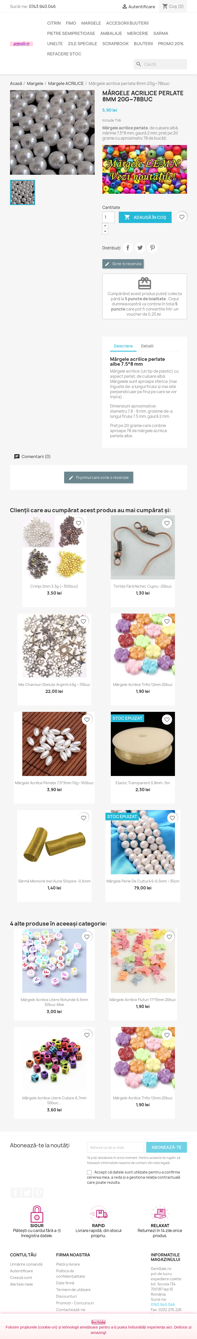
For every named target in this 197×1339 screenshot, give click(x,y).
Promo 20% (171, 43)
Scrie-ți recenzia (123, 264)
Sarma (160, 33)
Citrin (54, 23)
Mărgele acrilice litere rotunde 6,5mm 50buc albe (54, 1002)
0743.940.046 (42, 6)
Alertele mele (21, 1284)
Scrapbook (115, 43)
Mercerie (137, 33)
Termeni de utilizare (73, 1289)
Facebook (16, 1193)
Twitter (27, 1193)
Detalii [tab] (147, 346)
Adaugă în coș (145, 217)
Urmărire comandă (26, 1264)
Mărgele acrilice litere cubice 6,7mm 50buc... (54, 1100)
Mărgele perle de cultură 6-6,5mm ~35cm (142, 881)
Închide (98, 1322)
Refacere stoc (64, 54)
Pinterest (152, 247)
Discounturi (66, 1296)
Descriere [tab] (123, 346)
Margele (91, 23)
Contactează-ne (70, 1309)
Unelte (55, 43)
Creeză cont (21, 1277)
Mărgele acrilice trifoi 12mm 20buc (143, 684)
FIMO (71, 23)
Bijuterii (143, 43)
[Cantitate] (108, 217)
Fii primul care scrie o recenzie (98, 477)
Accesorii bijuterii (127, 23)
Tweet (140, 247)
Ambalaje (111, 33)
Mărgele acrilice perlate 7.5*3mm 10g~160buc (54, 782)
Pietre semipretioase (71, 33)
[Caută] (160, 64)
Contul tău (23, 1255)
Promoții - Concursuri (75, 1303)
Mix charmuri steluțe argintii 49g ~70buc (54, 684)
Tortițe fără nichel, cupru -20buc (143, 586)
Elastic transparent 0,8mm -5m (143, 782)
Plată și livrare (68, 1264)
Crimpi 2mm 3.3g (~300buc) (54, 586)
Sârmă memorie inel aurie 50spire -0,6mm (54, 881)
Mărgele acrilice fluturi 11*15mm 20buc (143, 999)
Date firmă (65, 1282)
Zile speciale (82, 43)
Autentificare (21, 1270)
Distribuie (128, 247)
